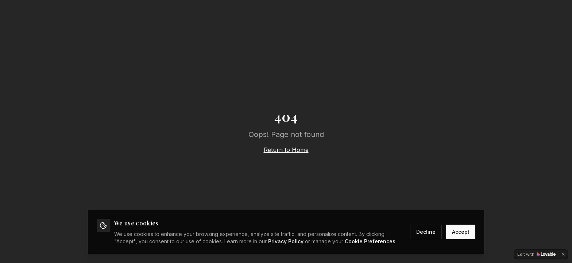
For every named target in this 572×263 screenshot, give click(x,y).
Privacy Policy (286, 241)
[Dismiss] (563, 254)
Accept (460, 232)
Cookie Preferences (370, 241)
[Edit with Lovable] (536, 254)
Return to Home (286, 149)
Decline (426, 232)
